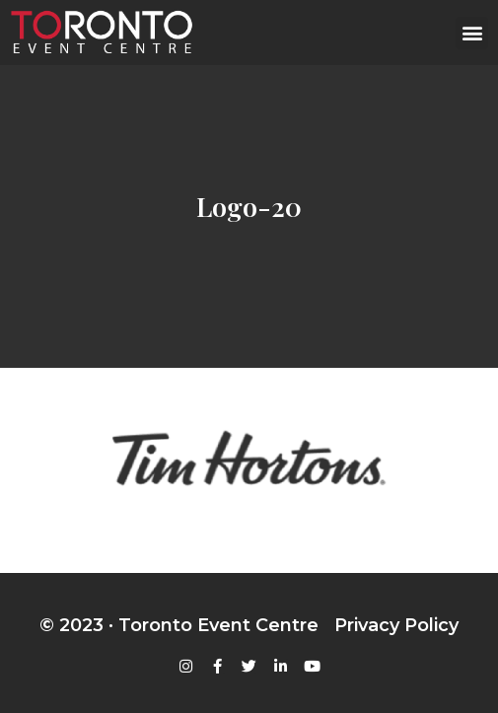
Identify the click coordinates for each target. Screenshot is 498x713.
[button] (472, 33)
